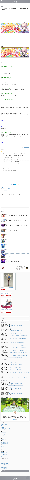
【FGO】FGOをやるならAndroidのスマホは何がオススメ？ (15, 325)
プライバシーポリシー (18, 475)
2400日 (2, 188)
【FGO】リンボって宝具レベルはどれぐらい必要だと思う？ (13, 261)
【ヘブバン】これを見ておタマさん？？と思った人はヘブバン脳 (11, 159)
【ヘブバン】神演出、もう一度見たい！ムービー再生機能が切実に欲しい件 (12, 163)
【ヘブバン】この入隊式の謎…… (13, 361)
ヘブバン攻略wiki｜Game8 (4, 441)
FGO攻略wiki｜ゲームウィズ (4, 452)
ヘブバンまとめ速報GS (3, 445)
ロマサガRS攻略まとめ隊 (4, 467)
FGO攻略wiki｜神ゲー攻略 (4, 454)
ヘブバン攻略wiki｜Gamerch (4, 443)
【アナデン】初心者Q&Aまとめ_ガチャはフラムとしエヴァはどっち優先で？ (18, 352)
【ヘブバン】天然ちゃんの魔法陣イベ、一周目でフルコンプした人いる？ (12, 155)
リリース (9, 188)
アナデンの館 (2, 435)
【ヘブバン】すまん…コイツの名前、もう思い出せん (9, 170)
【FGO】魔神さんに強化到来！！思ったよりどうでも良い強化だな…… (15, 256)
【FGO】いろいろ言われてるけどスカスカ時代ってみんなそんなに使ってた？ (16, 225)
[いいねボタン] (2, 149)
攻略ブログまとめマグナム (4, 424)
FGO (2, 187)
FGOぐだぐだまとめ (3, 456)
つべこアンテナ (3, 427)
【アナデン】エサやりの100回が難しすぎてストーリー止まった (16, 349)
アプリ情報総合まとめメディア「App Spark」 (6, 428)
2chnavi (1, 425)
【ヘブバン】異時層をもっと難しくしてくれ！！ (14, 369)
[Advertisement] (15, 17)
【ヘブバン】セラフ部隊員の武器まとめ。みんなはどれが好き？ (11, 157)
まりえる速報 (15, 476)
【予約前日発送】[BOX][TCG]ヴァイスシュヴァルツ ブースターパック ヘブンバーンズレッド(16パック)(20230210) (6, 310)
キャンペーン (6, 188)
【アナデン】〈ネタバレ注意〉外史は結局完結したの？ (15, 357)
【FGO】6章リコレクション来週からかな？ (11, 246)
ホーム (10, 475)
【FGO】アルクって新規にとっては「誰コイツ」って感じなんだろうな (15, 220)
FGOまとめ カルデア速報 (4, 457)
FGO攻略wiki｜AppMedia (4, 453)
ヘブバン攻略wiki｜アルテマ (4, 442)
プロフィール (13, 475)
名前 (1, 204)
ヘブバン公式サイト (3, 439)
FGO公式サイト (3, 450)
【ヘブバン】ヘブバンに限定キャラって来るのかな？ (16, 364)
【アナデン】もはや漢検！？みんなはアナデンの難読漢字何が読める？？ (18, 335)
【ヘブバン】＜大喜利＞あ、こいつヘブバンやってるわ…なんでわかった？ (12, 161)
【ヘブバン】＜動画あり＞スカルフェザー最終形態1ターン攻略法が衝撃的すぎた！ (14, 153)
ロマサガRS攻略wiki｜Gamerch (5, 464)
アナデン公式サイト (3, 432)
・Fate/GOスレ (26, 147)
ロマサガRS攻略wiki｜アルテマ (5, 463)
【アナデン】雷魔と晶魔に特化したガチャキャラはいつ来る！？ (16, 332)
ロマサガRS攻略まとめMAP (4, 468)
